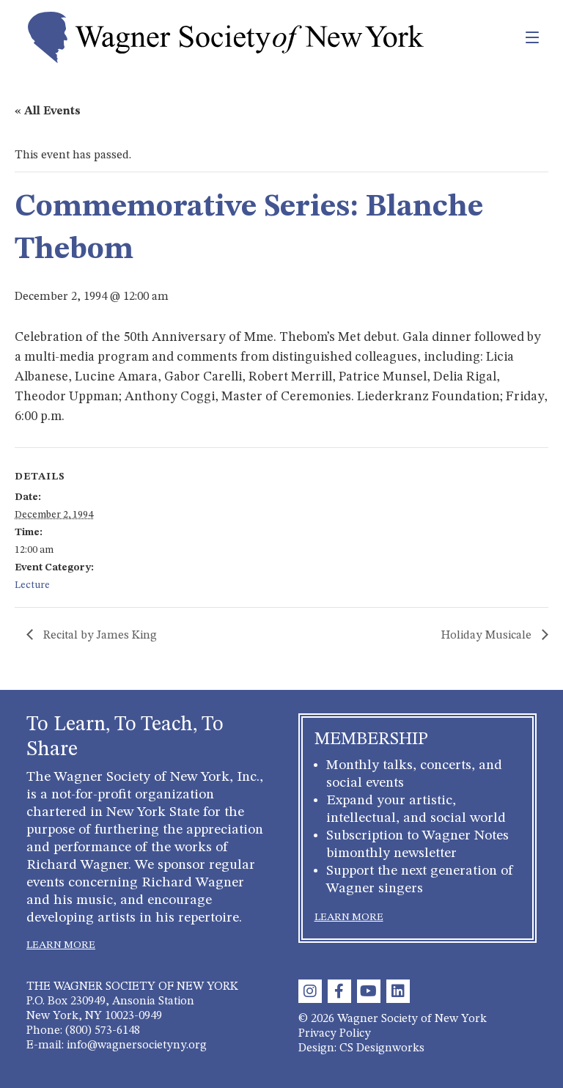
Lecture (32, 585)
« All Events (48, 111)
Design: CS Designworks (361, 1048)
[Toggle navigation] (500, 37)
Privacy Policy (334, 1034)
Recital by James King (98, 636)
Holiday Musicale (487, 636)
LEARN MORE (60, 945)
